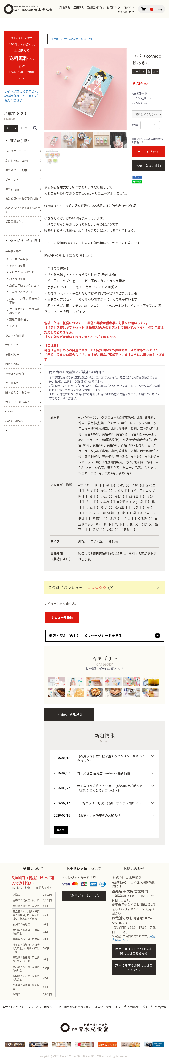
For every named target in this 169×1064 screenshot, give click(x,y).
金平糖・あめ (13, 251)
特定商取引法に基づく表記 (84, 1006)
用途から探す (20, 141)
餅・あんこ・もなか (17, 392)
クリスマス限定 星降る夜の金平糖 (24, 311)
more (60, 830)
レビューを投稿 (62, 617)
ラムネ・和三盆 (14, 335)
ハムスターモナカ (16, 151)
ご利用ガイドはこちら (83, 895)
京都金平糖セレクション (24, 285)
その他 (13, 326)
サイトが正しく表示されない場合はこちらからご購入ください (21, 96)
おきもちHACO (14, 421)
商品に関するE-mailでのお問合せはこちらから (133, 950)
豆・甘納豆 (12, 383)
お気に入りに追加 (148, 166)
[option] (85, 89)
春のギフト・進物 (16, 170)
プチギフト (12, 179)
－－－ (14, 431)
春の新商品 (12, 189)
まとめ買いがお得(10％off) (21, 198)
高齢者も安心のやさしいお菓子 (22, 210)
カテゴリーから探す (24, 241)
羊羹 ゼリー (12, 354)
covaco (9, 411)
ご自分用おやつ (14, 221)
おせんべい (12, 364)
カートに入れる (148, 152)
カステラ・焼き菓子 (17, 402)
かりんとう (12, 345)
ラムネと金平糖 (18, 259)
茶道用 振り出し (19, 319)
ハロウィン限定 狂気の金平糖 (24, 300)
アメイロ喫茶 (17, 265)
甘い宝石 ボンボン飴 (21, 272)
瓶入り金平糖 (17, 279)
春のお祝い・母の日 (17, 160)
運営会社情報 (113, 1006)
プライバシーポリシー (49, 1006)
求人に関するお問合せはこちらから (133, 967)
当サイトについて (20, 1006)
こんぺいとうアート (21, 292)
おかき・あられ (14, 373)
